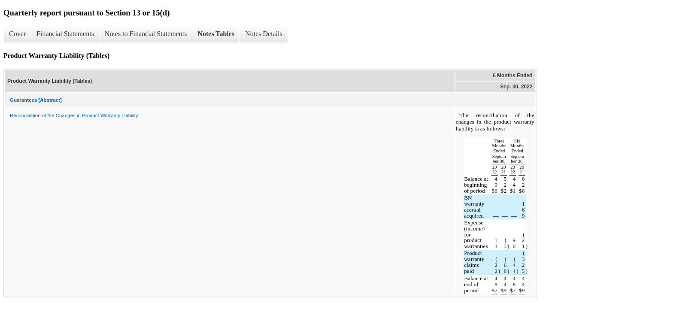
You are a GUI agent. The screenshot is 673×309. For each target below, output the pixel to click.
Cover (17, 33)
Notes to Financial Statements (146, 33)
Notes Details (263, 33)
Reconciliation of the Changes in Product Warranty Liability (74, 115)
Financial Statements (65, 33)
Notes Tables (215, 33)
